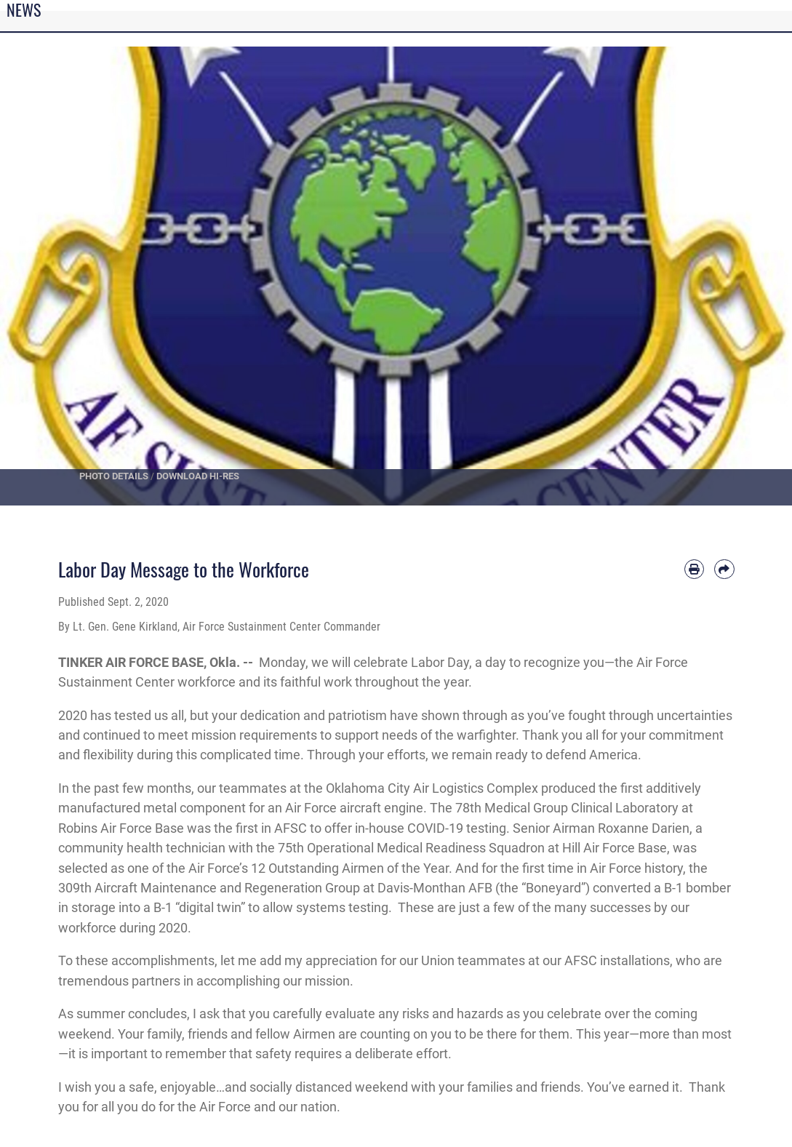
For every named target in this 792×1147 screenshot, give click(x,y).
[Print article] (694, 569)
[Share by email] (724, 569)
